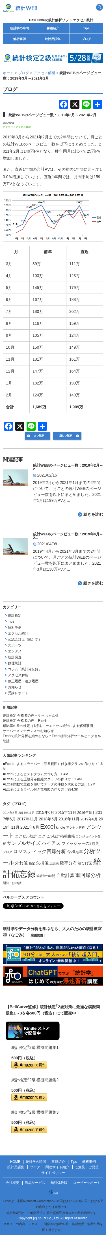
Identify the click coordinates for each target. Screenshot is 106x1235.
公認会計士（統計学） (25, 639)
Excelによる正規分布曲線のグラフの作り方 (38, 779)
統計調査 (14, 657)
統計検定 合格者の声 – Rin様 (25, 721)
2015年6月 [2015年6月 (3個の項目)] (45, 812)
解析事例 (19, 39)
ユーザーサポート (86, 1183)
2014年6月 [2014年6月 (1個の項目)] (10, 812)
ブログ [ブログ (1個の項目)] (7, 852)
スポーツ (14, 645)
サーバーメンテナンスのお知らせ (28, 731)
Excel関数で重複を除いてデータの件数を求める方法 (44, 784)
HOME (15, 1162)
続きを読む (93, 514)
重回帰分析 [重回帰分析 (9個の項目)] (88, 875)
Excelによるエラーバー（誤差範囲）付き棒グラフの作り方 (49, 764)
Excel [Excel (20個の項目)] (47, 826)
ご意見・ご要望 (87, 1167)
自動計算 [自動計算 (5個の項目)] (65, 875)
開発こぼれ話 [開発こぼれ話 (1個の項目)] (12, 883)
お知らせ (14, 687)
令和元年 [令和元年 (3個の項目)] (75, 851)
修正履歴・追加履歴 (23, 681)
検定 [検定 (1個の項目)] (32, 863)
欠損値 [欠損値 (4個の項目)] (42, 863)
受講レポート (18, 693)
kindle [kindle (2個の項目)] (60, 827)
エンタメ (14, 651)
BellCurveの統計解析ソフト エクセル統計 (61, 20)
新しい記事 (65, 435)
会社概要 (12, 1183)
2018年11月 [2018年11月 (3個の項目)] (69, 819)
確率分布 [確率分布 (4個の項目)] (68, 863)
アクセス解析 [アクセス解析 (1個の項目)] (75, 827)
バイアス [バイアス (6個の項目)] (51, 843)
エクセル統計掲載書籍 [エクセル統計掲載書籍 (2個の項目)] (56, 836)
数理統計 (14, 663)
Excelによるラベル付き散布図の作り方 (34, 789)
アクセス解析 (23, 127)
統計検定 (14, 616)
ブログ (86, 39)
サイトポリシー (53, 1173)
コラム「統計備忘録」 (25, 669)
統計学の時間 (19, 28)
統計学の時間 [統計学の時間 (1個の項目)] (45, 876)
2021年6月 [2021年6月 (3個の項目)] (29, 827)
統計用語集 (52, 39)
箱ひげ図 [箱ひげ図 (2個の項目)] (85, 863)
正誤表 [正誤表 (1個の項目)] (54, 863)
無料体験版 (59, 1183)
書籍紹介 (53, 28)
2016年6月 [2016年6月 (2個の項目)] (85, 813)
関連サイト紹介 (57, 1167)
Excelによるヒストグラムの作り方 (31, 774)
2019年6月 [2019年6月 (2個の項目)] (89, 819)
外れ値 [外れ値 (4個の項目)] (21, 863)
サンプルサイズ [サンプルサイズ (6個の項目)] (23, 843)
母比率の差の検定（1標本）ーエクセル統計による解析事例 (48, 726)
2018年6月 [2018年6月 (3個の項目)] (48, 819)
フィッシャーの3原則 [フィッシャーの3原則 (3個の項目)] (80, 843)
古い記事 (39, 435)
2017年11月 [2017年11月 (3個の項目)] (27, 819)
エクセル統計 (18, 633)
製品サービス (35, 1183)
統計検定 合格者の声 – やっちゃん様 (31, 716)
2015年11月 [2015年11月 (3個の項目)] (65, 812)
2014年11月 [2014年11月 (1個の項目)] (26, 812)
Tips (86, 28)
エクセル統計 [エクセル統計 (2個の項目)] (26, 836)
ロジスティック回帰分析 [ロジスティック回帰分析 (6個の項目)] (39, 851)
